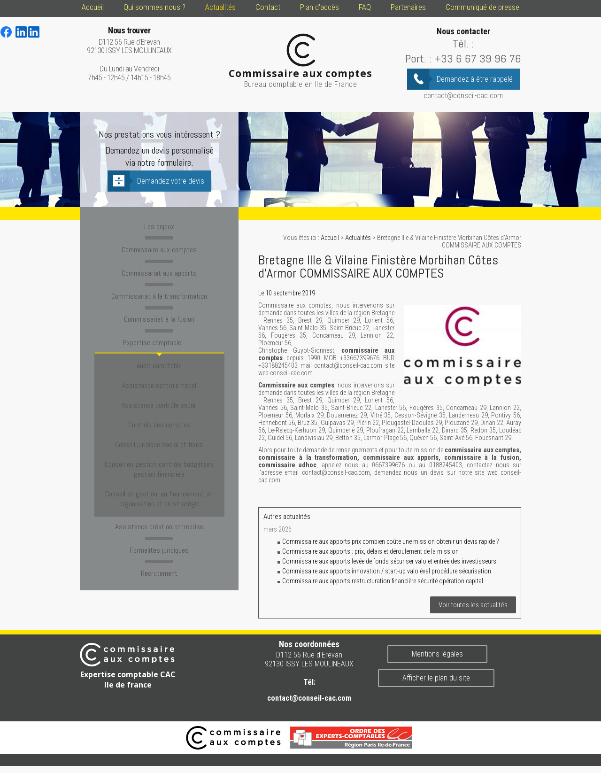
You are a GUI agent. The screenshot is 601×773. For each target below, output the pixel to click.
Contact (267, 7)
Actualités (220, 7)
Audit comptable (159, 356)
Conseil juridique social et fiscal (159, 410)
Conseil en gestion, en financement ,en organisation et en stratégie (159, 452)
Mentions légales (437, 653)
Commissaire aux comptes (159, 248)
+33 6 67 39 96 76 (477, 58)
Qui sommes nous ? (154, 7)
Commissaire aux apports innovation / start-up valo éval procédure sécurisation (386, 571)
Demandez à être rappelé (475, 79)
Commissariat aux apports (159, 270)
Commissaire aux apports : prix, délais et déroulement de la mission (370, 551)
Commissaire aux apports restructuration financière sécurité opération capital (382, 581)
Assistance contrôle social (159, 383)
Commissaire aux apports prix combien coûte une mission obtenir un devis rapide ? (390, 541)
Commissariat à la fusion (159, 314)
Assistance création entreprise (159, 477)
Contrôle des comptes (159, 397)
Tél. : (463, 43)
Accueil (93, 7)
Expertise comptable (159, 336)
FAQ (365, 7)
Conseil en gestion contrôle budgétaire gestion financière (159, 429)
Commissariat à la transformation (159, 292)
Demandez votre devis (170, 181)
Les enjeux (159, 226)
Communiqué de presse (482, 7)
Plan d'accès (319, 7)
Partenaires (408, 7)
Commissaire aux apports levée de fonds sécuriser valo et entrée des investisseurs (389, 561)
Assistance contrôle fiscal (159, 369)
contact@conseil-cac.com (463, 95)
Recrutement (159, 521)
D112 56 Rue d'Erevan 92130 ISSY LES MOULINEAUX (129, 40)
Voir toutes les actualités (473, 605)
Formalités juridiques (159, 499)
